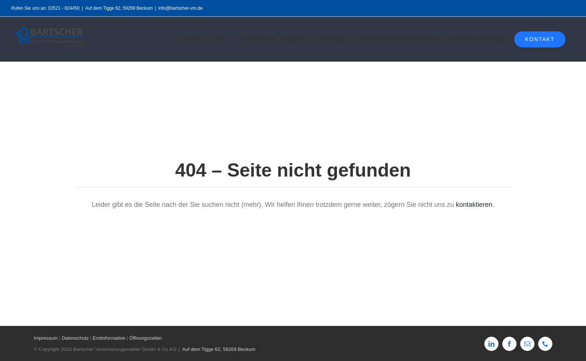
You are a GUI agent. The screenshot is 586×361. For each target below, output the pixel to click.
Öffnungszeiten (145, 338)
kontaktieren (474, 204)
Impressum (46, 338)
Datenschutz (75, 338)
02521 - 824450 (64, 8)
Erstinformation (109, 338)
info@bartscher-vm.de (180, 8)
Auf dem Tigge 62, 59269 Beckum (119, 8)
